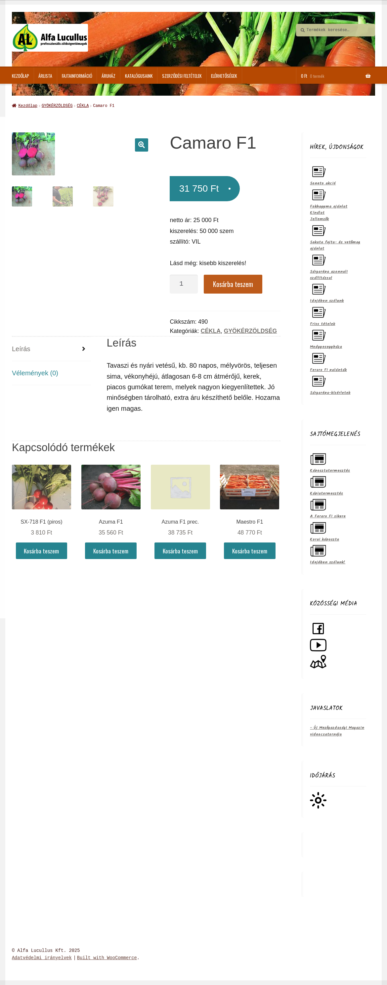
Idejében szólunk (327, 291)
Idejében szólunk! (327, 553)
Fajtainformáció (77, 75)
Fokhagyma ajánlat (328, 197)
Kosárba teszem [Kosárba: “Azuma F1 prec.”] (180, 550)
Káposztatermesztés (330, 461)
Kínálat (317, 212)
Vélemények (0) (35, 372)
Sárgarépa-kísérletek (330, 383)
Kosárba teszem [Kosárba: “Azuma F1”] (110, 550)
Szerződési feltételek (182, 75)
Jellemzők (319, 218)
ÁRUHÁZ (108, 75)
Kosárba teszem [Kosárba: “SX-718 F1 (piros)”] (41, 550)
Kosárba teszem (233, 283)
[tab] (51, 348)
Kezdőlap (20, 75)
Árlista (45, 75)
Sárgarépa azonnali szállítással (329, 265)
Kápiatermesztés (326, 484)
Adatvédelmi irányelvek (42, 957)
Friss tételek (322, 315)
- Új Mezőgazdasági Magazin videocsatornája (337, 730)
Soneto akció (323, 174)
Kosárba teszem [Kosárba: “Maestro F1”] (249, 550)
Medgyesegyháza (326, 337)
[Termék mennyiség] (184, 283)
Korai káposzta (324, 530)
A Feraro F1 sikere (328, 507)
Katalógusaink (139, 75)
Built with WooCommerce (107, 957)
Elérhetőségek (224, 75)
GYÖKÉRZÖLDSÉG (57, 105)
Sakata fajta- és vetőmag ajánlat (335, 236)
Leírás (21, 348)
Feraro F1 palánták (328, 361)
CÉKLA (83, 105)
